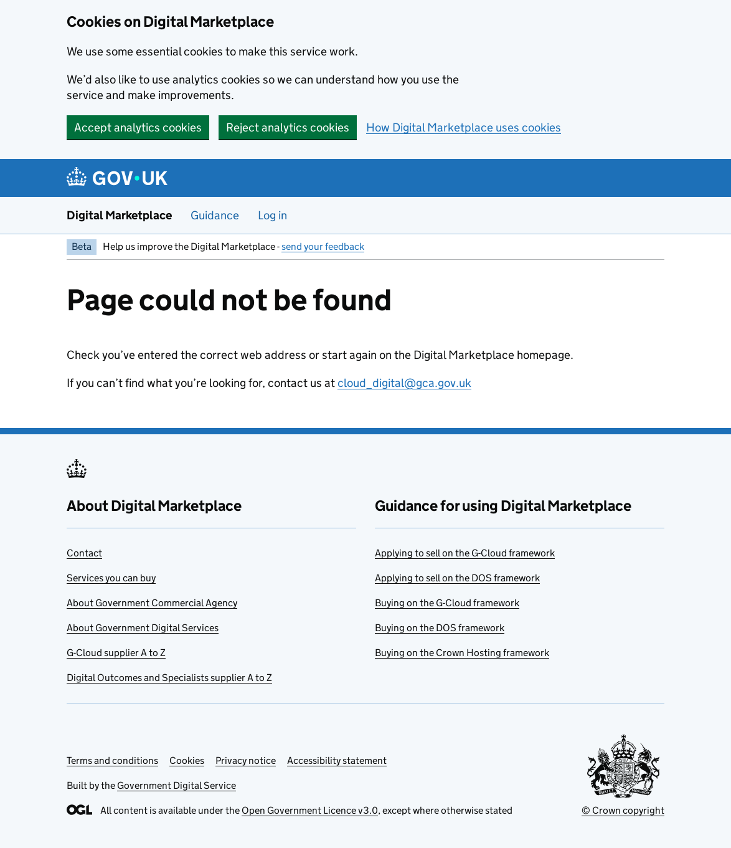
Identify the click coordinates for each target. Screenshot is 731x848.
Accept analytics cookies (138, 127)
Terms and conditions (112, 760)
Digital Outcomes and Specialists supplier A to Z (169, 678)
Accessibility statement (337, 760)
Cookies (186, 760)
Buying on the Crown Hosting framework (462, 653)
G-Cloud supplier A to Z (116, 653)
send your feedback (322, 246)
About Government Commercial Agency (152, 603)
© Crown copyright (623, 810)
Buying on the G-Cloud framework (447, 603)
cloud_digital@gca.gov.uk (404, 383)
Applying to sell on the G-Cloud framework (465, 553)
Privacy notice (245, 760)
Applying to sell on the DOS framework (457, 578)
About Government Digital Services (143, 628)
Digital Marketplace (119, 215)
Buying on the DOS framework (439, 628)
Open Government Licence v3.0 (310, 810)
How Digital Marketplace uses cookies (463, 127)
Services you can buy (111, 578)
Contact (84, 553)
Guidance (215, 215)
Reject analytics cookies (287, 127)
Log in (272, 215)
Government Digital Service (176, 785)
